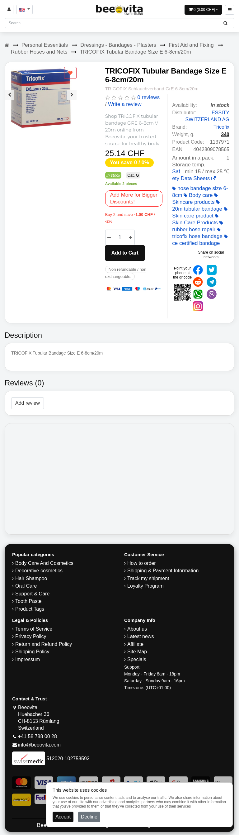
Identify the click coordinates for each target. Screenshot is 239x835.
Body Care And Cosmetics (44, 563)
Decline (89, 816)
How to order (141, 563)
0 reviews (148, 97)
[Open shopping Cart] (203, 10)
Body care (198, 195)
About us (137, 629)
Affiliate (135, 644)
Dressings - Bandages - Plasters (118, 45)
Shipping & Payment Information (163, 570)
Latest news (140, 636)
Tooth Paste (28, 601)
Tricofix (221, 127)
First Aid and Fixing (191, 45)
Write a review (124, 104)
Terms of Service (33, 629)
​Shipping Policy (32, 651)
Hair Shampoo (31, 578)
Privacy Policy (30, 636)
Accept (63, 816)
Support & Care (32, 593)
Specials (136, 659)
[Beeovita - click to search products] (225, 23)
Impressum (27, 659)
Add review (27, 403)
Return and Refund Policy (43, 644)
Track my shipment (148, 578)
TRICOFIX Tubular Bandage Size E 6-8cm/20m (135, 52)
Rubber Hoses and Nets (39, 52)
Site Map (137, 651)
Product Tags (29, 609)
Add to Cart (124, 252)
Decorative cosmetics (39, 570)
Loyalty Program (145, 586)
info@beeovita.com (39, 744)
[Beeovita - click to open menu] (229, 10)
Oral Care (26, 586)
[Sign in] (9, 9)
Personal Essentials (44, 45)
